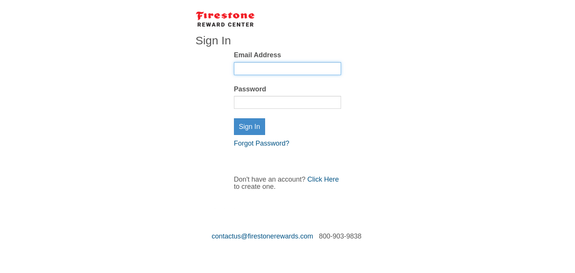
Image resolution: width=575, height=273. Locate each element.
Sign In (249, 126)
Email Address (257, 55)
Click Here (323, 179)
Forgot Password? (261, 143)
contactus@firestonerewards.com (262, 236)
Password (250, 89)
